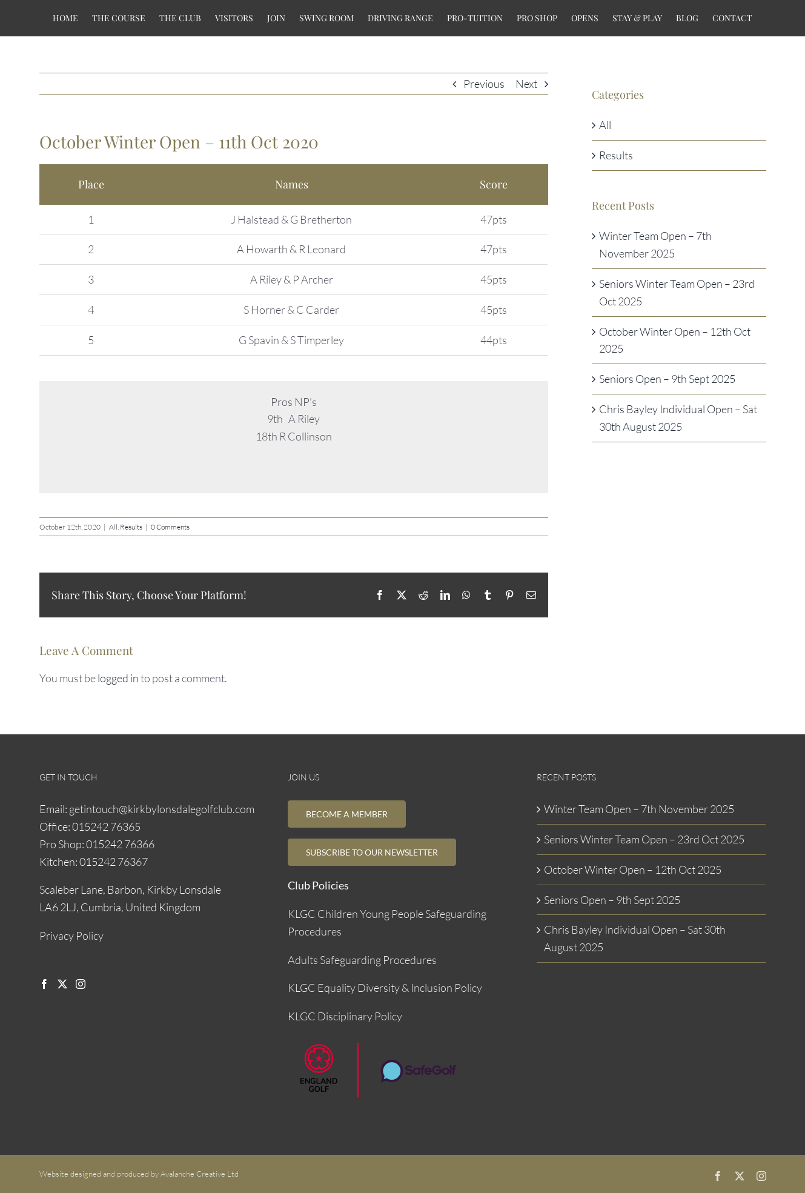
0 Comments (170, 526)
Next (526, 83)
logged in (118, 678)
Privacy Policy (71, 935)
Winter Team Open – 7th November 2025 (639, 809)
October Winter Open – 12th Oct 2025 (632, 869)
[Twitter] (62, 984)
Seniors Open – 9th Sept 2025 (667, 378)
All (113, 526)
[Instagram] (80, 984)
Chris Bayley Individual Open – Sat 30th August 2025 (635, 938)
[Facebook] (44, 984)
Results (131, 526)
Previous (484, 83)
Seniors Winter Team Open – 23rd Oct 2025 (644, 839)
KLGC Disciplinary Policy (345, 1016)
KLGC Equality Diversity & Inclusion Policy (385, 987)
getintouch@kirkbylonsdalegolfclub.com (161, 809)
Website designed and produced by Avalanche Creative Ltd (139, 1173)
